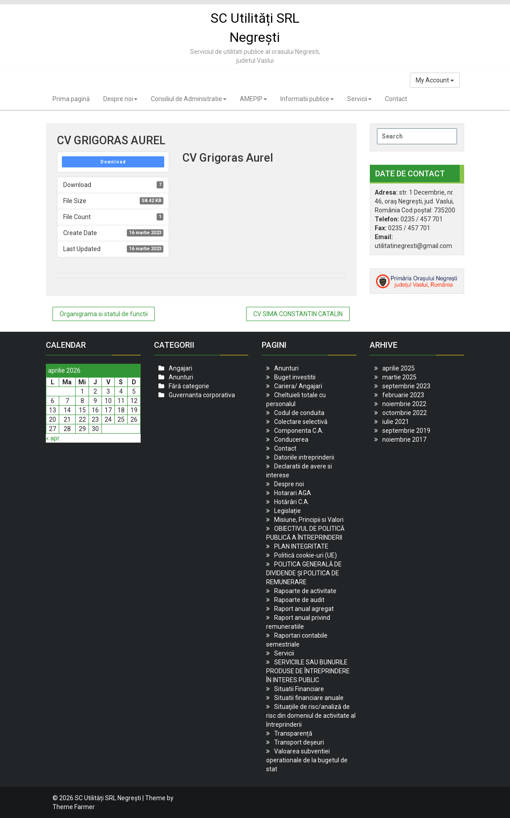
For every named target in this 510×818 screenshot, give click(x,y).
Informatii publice (307, 98)
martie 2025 (399, 377)
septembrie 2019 (406, 430)
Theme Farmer (74, 806)
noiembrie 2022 (404, 403)
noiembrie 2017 (404, 439)
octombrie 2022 (404, 412)
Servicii (359, 98)
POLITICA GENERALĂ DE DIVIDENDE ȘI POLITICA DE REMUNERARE (304, 573)
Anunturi (181, 377)
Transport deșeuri (299, 742)
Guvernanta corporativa (202, 395)
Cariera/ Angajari (298, 386)
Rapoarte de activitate (305, 590)
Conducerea (291, 439)
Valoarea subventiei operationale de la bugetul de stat (307, 760)
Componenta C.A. (299, 430)
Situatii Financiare (299, 688)
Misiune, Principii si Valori (309, 519)
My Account (435, 80)
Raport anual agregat (304, 608)
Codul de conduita (299, 412)
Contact (396, 98)
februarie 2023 (403, 395)
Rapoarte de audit (299, 599)
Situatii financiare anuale (309, 697)
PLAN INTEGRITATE (301, 546)
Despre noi (120, 98)
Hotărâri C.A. (291, 501)
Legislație (287, 510)
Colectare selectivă (301, 421)
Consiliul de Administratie (189, 98)
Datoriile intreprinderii (304, 457)
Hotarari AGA (292, 492)
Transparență (293, 733)
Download (113, 161)
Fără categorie (189, 386)
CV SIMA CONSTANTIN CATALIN (298, 313)
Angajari (180, 368)
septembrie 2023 (406, 386)
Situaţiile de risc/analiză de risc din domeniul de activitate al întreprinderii (311, 715)
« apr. (53, 438)
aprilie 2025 (398, 368)
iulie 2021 (395, 421)
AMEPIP (253, 98)
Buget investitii (295, 377)
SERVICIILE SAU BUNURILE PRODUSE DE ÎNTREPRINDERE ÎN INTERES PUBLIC (308, 671)
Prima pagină (71, 98)
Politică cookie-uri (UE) (305, 555)
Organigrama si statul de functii (104, 313)
